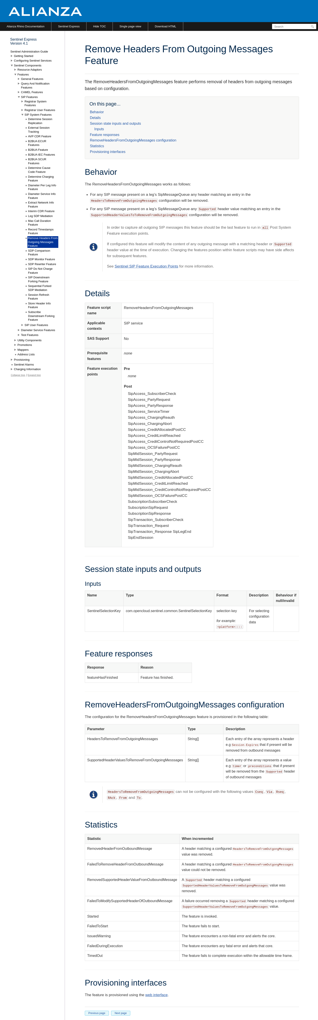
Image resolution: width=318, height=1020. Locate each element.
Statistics (97, 146)
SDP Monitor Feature (41, 259)
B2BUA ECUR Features (37, 143)
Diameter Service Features (38, 330)
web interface (156, 995)
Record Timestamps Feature (41, 231)
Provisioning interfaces (107, 152)
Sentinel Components (27, 65)
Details (95, 118)
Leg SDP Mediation (40, 216)
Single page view (130, 26)
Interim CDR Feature (41, 211)
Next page (121, 1013)
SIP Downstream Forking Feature (38, 279)
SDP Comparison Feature (39, 252)
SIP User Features (36, 325)
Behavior (97, 112)
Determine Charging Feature (41, 178)
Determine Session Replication (40, 121)
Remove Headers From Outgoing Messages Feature (43, 241)
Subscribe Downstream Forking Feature (41, 315)
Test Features (29, 335)
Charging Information (27, 369)
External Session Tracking (39, 129)
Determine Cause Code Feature (39, 169)
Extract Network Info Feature (41, 204)
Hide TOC (99, 26)
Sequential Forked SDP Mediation (39, 288)
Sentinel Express (69, 26)
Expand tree (34, 375)
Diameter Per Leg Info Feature (42, 187)
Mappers (23, 349)
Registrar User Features (40, 110)
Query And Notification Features (35, 85)
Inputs (99, 129)
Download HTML (165, 26)
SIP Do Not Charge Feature (40, 270)
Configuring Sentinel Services (33, 60)
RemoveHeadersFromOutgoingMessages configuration (133, 140)
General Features (32, 79)
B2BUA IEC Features (41, 154)
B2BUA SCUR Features (37, 161)
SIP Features (29, 97)
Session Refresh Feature (38, 296)
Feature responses (104, 135)
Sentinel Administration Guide (29, 51)
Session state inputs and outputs (115, 123)
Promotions (24, 345)
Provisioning (22, 359)
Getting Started (23, 56)
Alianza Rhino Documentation (25, 26)
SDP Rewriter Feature (42, 264)
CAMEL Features (32, 92)
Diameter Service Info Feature (42, 196)
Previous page (96, 1013)
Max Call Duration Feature (39, 222)
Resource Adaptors (29, 69)
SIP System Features (38, 114)
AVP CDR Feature (39, 136)
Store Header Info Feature (39, 305)
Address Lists (26, 354)
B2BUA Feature (38, 149)
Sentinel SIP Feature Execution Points (146, 266)
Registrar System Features (36, 103)
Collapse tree (18, 375)
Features (23, 74)
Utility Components (29, 340)
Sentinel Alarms (24, 364)
